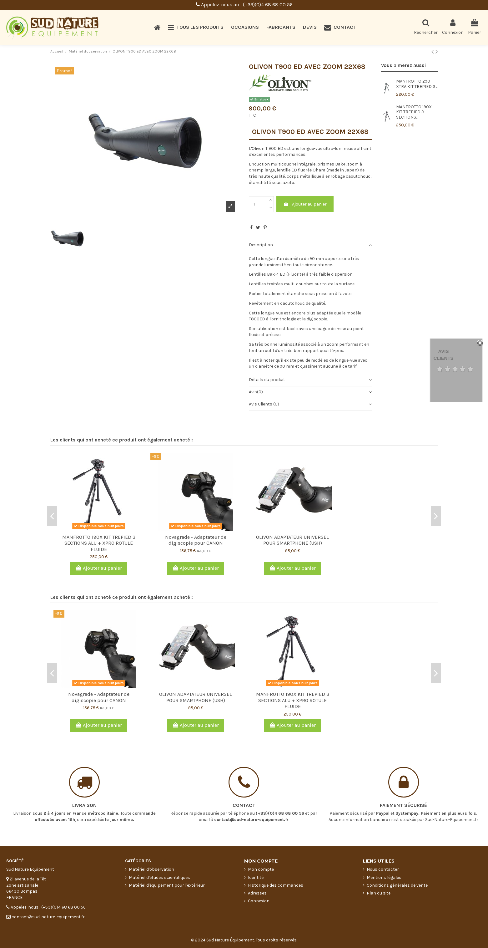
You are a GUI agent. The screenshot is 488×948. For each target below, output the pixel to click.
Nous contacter (383, 869)
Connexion (258, 901)
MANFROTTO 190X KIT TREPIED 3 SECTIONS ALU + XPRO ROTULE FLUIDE (98, 543)
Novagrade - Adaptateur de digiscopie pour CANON (195, 540)
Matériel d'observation (151, 869)
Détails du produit (310, 380)
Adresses (257, 893)
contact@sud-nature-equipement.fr (251, 799)
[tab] (310, 245)
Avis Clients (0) (310, 404)
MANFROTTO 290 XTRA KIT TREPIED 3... (416, 84)
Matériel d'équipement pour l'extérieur (167, 885)
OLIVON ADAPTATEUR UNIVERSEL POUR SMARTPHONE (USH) (292, 540)
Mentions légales (384, 877)
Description (310, 245)
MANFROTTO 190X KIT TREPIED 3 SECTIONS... (414, 112)
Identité (256, 877)
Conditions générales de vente (397, 885)
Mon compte (261, 869)
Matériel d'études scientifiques (159, 877)
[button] (195, 27)
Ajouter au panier (305, 204)
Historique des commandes (275, 885)
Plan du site (378, 893)
